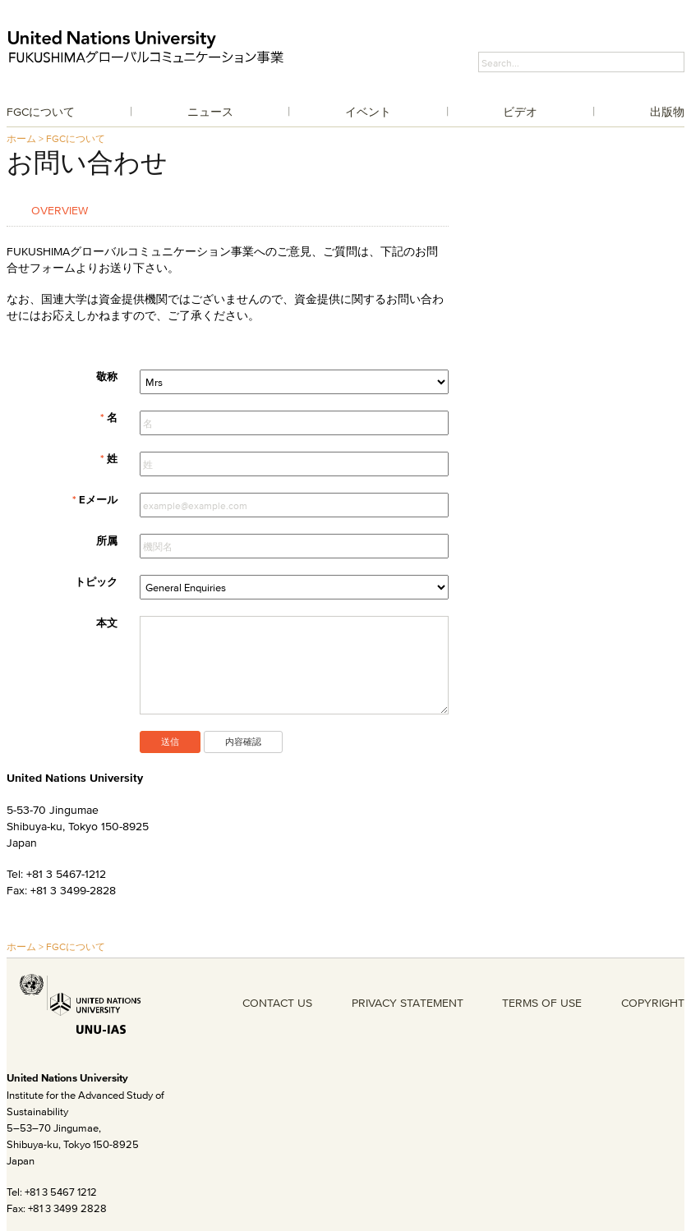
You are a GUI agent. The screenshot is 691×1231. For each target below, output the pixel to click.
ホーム (21, 138)
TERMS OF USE (542, 1002)
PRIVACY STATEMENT (407, 1002)
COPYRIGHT (652, 1002)
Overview (59, 210)
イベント (368, 111)
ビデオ (520, 111)
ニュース (210, 111)
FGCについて (41, 111)
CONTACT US (277, 1002)
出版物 (667, 111)
